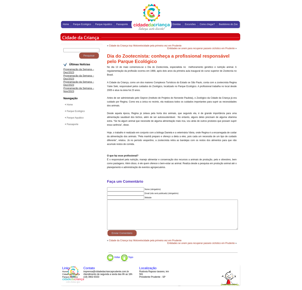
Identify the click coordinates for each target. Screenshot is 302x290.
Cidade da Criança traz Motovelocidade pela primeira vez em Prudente (145, 45)
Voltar (113, 257)
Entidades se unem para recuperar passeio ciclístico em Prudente (201, 48)
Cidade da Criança (71, 274)
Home (65, 271)
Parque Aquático (70, 277)
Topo (127, 257)
